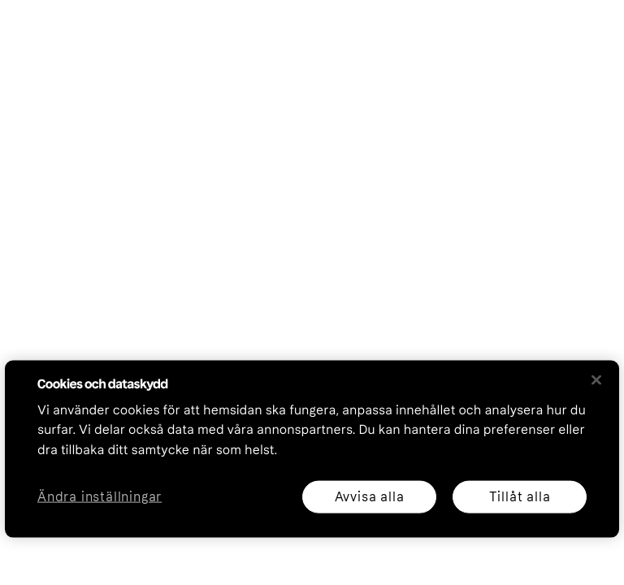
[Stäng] (596, 379)
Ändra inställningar (99, 497)
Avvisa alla (370, 496)
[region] (312, 448)
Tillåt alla (520, 496)
